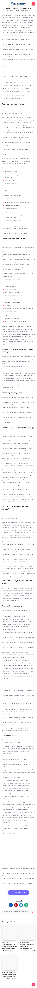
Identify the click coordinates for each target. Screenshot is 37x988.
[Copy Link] (18, 912)
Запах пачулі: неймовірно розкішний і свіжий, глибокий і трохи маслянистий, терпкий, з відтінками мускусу (9, 946)
